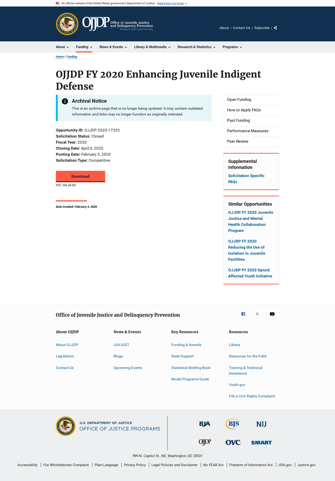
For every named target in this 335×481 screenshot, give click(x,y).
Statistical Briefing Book (191, 368)
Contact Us (241, 28)
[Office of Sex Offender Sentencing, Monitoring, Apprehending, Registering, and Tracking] (261, 445)
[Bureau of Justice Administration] (204, 427)
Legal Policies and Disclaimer (174, 465)
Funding (72, 56)
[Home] (117, 24)
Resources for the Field (247, 356)
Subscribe (262, 28)
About (224, 28)
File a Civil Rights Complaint (252, 396)
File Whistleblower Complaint (66, 465)
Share (279, 31)
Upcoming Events (128, 368)
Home (60, 56)
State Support (182, 356)
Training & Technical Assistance (245, 371)
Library (234, 345)
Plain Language (106, 465)
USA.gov (285, 465)
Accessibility (27, 465)
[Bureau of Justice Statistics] (233, 430)
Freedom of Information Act (251, 465)
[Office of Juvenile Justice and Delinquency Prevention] (205, 446)
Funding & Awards (186, 345)
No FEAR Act (213, 465)
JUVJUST (121, 345)
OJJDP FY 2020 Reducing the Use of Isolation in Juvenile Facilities (246, 250)
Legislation (65, 356)
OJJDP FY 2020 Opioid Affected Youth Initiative (250, 273)
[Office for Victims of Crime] (233, 445)
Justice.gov (306, 465)
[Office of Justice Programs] (67, 24)
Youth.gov (237, 384)
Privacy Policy (135, 465)
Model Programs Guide (190, 379)
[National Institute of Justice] (261, 427)
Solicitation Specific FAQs (246, 178)
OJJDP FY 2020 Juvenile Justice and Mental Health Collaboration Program (250, 221)
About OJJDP (67, 345)
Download (80, 176)
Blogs (118, 356)
